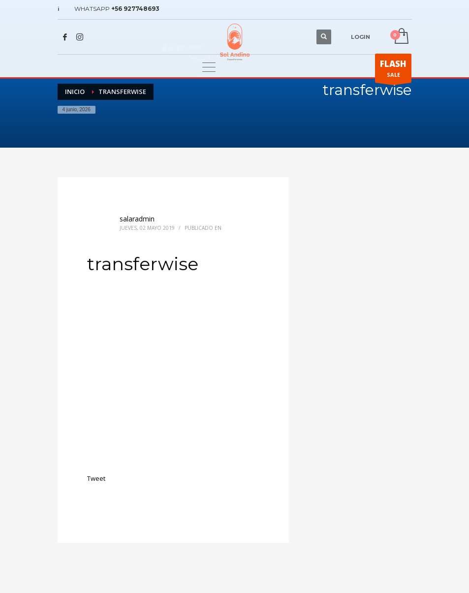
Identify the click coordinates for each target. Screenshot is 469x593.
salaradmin (137, 218)
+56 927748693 (135, 8)
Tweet (96, 478)
